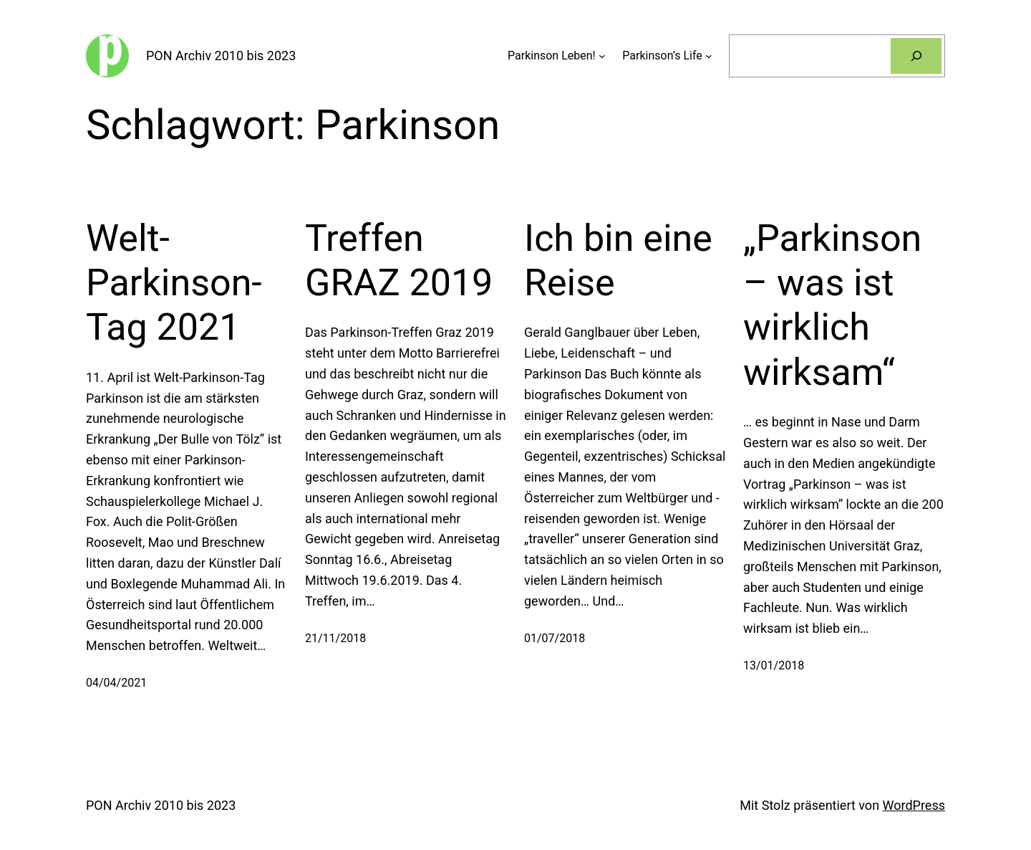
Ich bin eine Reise (618, 260)
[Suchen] (916, 55)
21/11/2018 (335, 638)
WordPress (914, 805)
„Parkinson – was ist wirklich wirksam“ (832, 305)
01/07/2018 (554, 638)
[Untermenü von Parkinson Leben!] (602, 55)
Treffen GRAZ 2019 (399, 260)
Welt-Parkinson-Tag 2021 (174, 283)
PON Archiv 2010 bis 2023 (221, 55)
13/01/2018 (773, 665)
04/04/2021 (116, 682)
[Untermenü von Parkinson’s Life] (708, 55)
